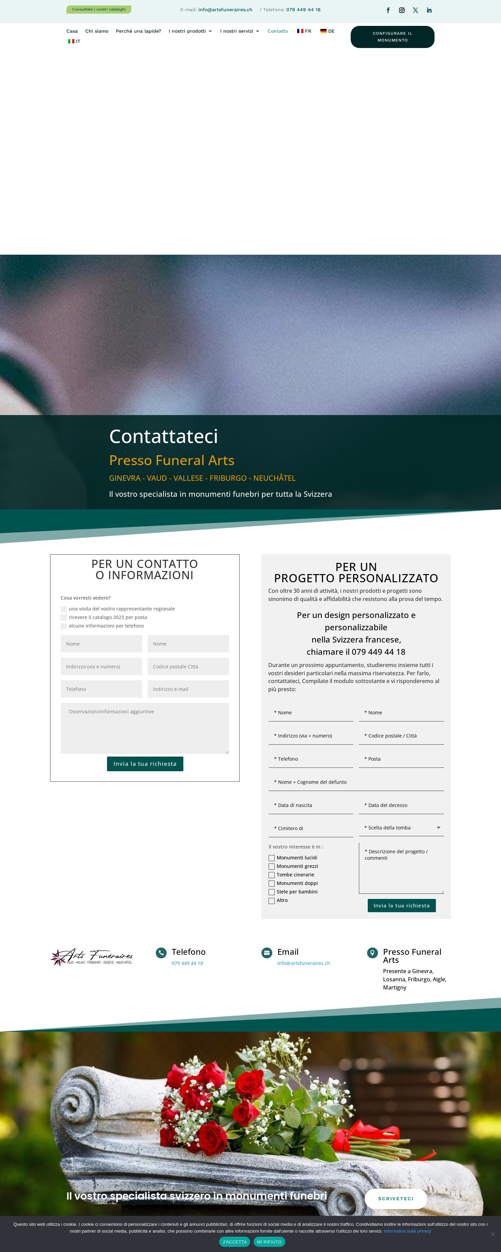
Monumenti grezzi (293, 666)
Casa (72, 31)
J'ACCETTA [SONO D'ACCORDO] (235, 1242)
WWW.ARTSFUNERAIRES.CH (289, 1164)
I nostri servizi (236, 31)
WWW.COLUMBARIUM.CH (287, 1181)
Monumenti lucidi (293, 657)
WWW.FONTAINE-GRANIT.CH (290, 1190)
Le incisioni (371, 1169)
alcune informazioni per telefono (102, 426)
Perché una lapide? (138, 31)
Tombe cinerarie (291, 674)
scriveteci (396, 998)
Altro (278, 700)
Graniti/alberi (373, 1155)
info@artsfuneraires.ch (225, 9)
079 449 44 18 (303, 9)
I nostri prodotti (187, 31)
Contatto (278, 31)
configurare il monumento (392, 37)
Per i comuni (373, 1183)
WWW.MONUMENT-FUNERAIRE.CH (297, 1173)
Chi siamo (96, 31)
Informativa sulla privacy (407, 1231)
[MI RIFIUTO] (492, 1234)
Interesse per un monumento (295, 1133)
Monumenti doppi (293, 683)
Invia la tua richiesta (145, 563)
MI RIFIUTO (269, 1242)
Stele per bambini (293, 691)
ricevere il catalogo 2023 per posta (104, 417)
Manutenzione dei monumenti (393, 1141)
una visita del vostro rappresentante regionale (118, 408)
